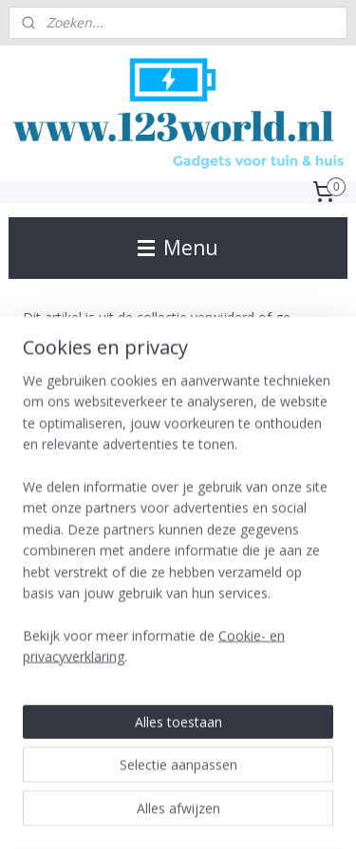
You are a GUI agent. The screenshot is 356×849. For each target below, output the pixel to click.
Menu (178, 247)
